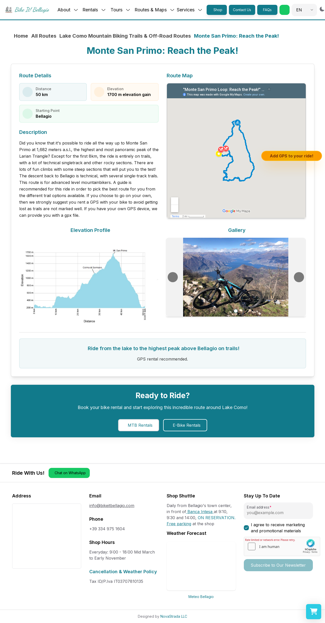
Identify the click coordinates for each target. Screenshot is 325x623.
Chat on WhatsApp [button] (70, 473)
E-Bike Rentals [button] (187, 425)
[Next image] (299, 277)
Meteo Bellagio (201, 596)
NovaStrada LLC (173, 616)
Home (21, 36)
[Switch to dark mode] (322, 9)
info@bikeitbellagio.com (111, 505)
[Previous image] (173, 277)
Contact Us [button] (242, 10)
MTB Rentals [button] (140, 425)
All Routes (43, 36)
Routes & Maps (155, 9)
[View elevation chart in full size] (89, 280)
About (67, 9)
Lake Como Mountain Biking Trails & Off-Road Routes (125, 36)
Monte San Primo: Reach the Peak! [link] (236, 36)
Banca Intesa (200, 511)
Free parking (179, 523)
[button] (284, 10)
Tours (121, 9)
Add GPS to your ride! (291, 155)
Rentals (94, 9)
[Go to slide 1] (235, 311)
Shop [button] (217, 10)
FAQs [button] (267, 10)
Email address (258, 507)
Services (190, 9)
